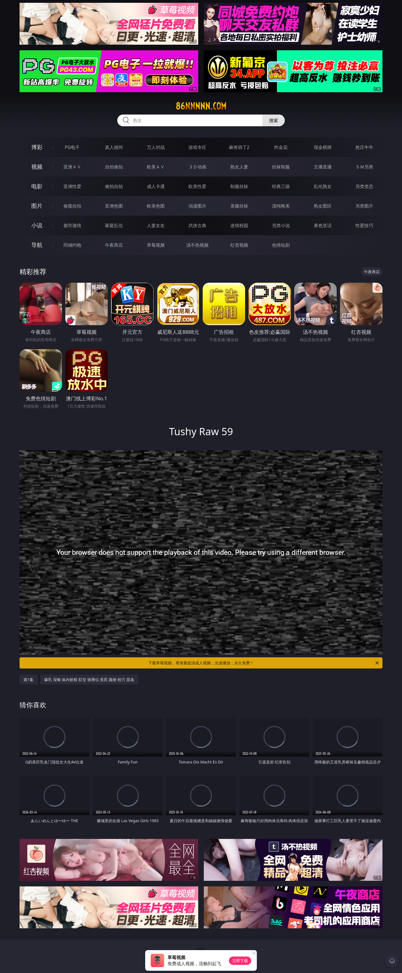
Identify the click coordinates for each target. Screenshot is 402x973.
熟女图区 (323, 206)
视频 (36, 166)
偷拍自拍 (114, 186)
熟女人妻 (239, 167)
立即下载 (240, 960)
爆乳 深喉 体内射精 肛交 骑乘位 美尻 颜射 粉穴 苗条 (89, 679)
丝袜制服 (281, 167)
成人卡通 (156, 186)
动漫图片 (197, 206)
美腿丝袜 (239, 206)
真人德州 (114, 147)
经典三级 (281, 186)
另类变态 (364, 186)
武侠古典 (197, 225)
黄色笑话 (323, 225)
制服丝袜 (239, 186)
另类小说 (281, 225)
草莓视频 (156, 245)
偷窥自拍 (72, 206)
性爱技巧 (364, 225)
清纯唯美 (281, 206)
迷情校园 (239, 225)
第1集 (28, 679)
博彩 (36, 147)
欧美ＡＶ (156, 167)
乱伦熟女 (323, 186)
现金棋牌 (323, 147)
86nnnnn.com (201, 106)
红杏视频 (239, 245)
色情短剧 (281, 245)
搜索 (273, 120)
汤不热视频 (197, 245)
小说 (36, 225)
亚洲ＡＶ (72, 167)
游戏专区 (197, 147)
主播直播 (323, 167)
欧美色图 (156, 206)
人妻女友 (156, 225)
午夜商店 (114, 245)
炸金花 (281, 147)
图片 (36, 206)
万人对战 (156, 147)
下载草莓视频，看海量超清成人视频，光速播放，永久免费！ (264, 663)
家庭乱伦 (114, 225)
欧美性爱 (197, 186)
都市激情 (72, 225)
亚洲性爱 (72, 186)
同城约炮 (72, 245)
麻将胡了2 (239, 147)
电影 (36, 186)
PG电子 (72, 147)
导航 (36, 245)
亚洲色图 (114, 206)
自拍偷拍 (114, 167)
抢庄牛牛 (364, 147)
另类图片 (364, 206)
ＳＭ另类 (364, 167)
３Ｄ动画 (197, 167)
